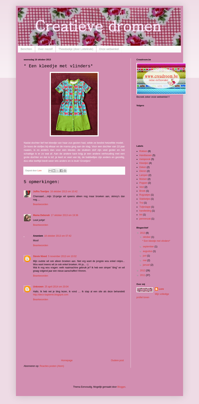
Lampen (143, 175)
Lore (161, 289)
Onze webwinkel (109, 49)
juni (145, 255)
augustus (148, 251)
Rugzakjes (144, 194)
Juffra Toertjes (41, 191)
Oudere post (117, 360)
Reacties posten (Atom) (52, 366)
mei (145, 260)
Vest (141, 187)
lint (140, 214)
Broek (142, 191)
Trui (141, 202)
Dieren (142, 171)
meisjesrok (144, 159)
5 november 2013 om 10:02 (62, 256)
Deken (142, 167)
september (148, 246)
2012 (143, 270)
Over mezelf (45, 49)
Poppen (143, 183)
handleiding (145, 210)
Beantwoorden (40, 204)
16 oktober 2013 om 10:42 (63, 191)
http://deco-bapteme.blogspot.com (50, 294)
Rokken (143, 151)
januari (146, 264)
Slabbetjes (144, 199)
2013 (143, 233)
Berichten (26, 49)
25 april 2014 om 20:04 (57, 286)
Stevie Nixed (40, 256)
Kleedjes (143, 163)
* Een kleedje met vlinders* (156, 241)
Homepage (67, 360)
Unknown (38, 286)
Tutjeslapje (145, 207)
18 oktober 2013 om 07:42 (57, 235)
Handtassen (145, 155)
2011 (143, 275)
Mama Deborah (41, 215)
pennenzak (145, 218)
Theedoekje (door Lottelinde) (75, 49)
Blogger (121, 387)
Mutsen (143, 179)
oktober (147, 237)
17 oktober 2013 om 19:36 (64, 215)
